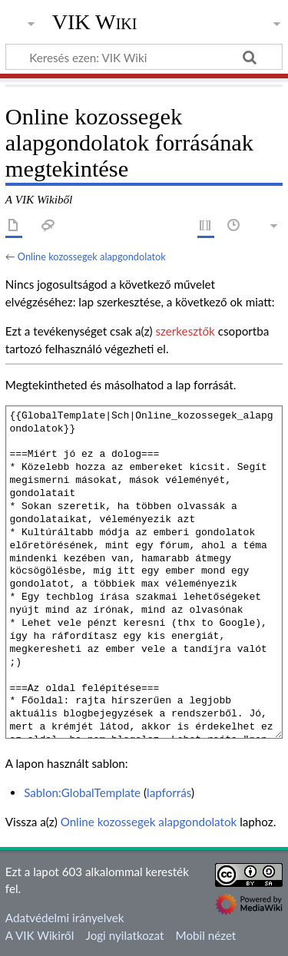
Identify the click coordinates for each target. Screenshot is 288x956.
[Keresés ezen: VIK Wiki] (144, 57)
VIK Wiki (94, 22)
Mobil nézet (206, 935)
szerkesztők (184, 331)
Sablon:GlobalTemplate (82, 792)
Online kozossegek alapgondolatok (92, 256)
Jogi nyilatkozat (125, 935)
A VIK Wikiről (39, 935)
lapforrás (169, 792)
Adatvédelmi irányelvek (64, 918)
